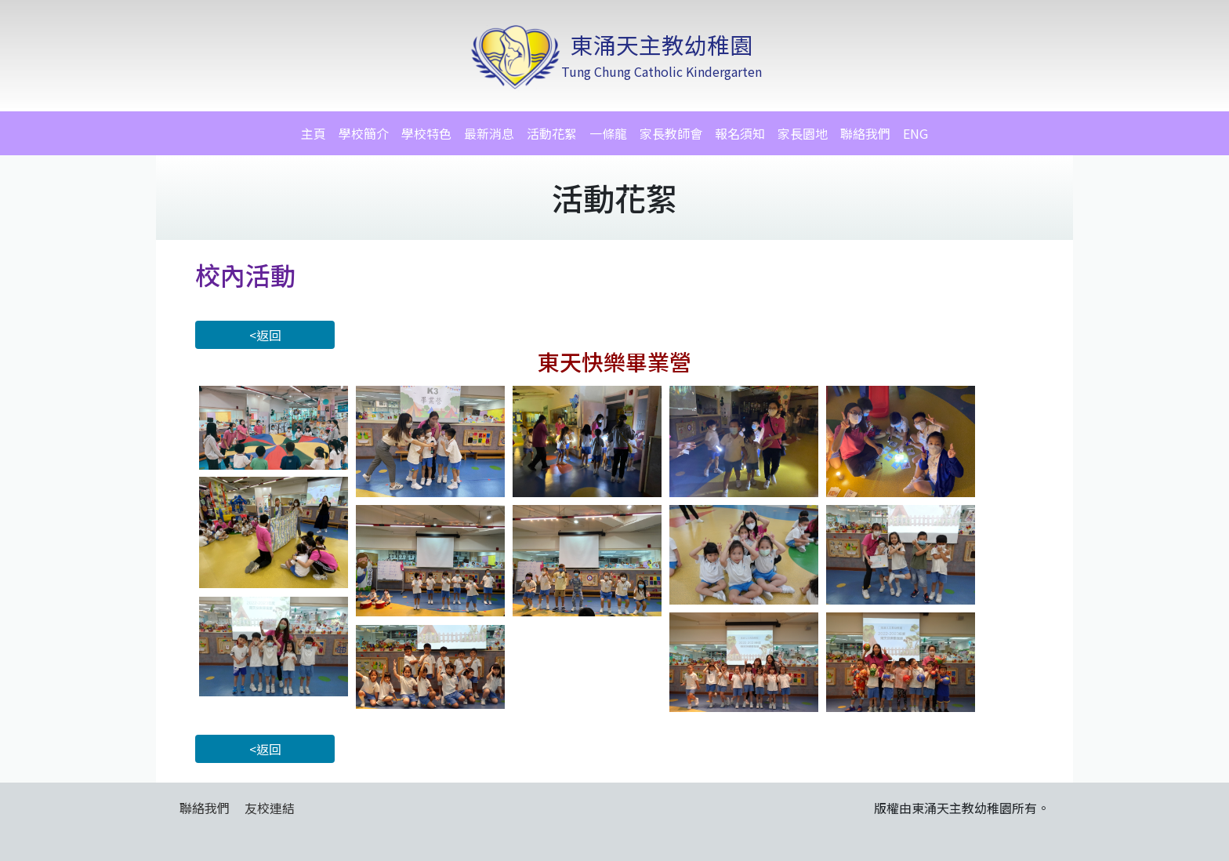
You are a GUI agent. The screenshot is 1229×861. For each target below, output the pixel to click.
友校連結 (270, 807)
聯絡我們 (865, 133)
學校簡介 (364, 133)
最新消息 (489, 133)
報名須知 (740, 133)
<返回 (265, 334)
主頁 (313, 133)
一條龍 (608, 133)
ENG (915, 133)
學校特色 (426, 133)
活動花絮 (552, 133)
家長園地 (803, 133)
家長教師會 (671, 133)
